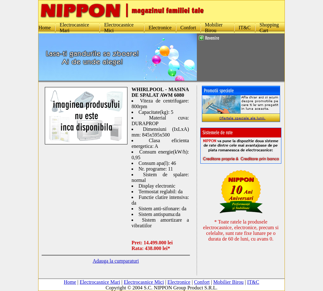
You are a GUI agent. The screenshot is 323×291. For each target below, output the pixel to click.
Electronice (160, 27)
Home (44, 27)
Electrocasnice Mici (144, 270)
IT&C (245, 27)
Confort (188, 27)
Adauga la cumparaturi (116, 261)
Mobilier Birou (214, 27)
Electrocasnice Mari (100, 270)
